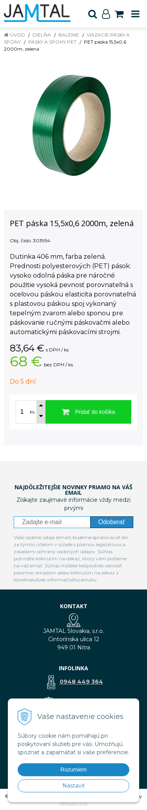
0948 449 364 (81, 681)
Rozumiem (73, 769)
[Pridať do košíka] (88, 412)
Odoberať (111, 522)
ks (32, 412)
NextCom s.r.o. (73, 803)
